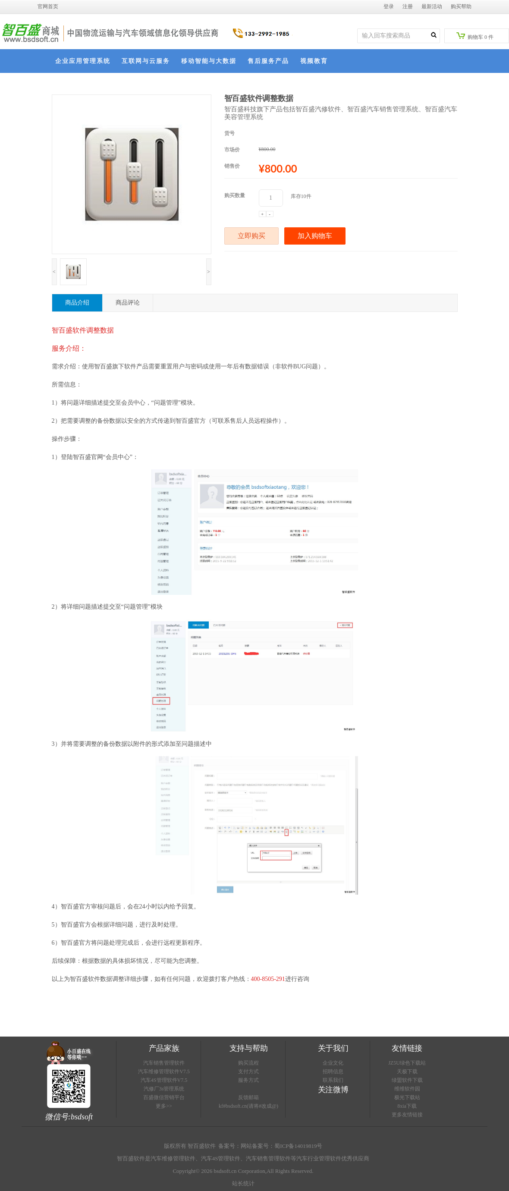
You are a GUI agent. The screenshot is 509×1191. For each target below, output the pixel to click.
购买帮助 (461, 6)
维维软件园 (407, 1089)
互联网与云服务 (146, 61)
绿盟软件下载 (407, 1080)
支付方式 (248, 1071)
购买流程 (248, 1063)
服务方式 (248, 1080)
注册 (407, 6)
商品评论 (128, 302)
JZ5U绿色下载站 (407, 1063)
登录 (388, 6)
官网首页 (48, 6)
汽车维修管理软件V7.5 (164, 1071)
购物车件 (474, 36)
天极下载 (407, 1071)
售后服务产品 (268, 61)
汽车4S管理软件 (221, 1158)
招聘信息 (333, 1071)
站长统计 (243, 1183)
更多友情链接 (407, 1115)
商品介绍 (77, 302)
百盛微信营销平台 (164, 1097)
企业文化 (333, 1063)
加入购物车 (315, 235)
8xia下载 (407, 1106)
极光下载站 (407, 1097)
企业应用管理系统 (82, 61)
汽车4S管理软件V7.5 (164, 1080)
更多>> (164, 1106)
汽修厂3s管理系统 (164, 1089)
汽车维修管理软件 (173, 1158)
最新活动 (431, 6)
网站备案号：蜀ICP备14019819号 (281, 1146)
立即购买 (251, 235)
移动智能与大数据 (208, 61)
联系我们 (333, 1080)
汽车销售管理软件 (164, 1063)
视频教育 (314, 61)
